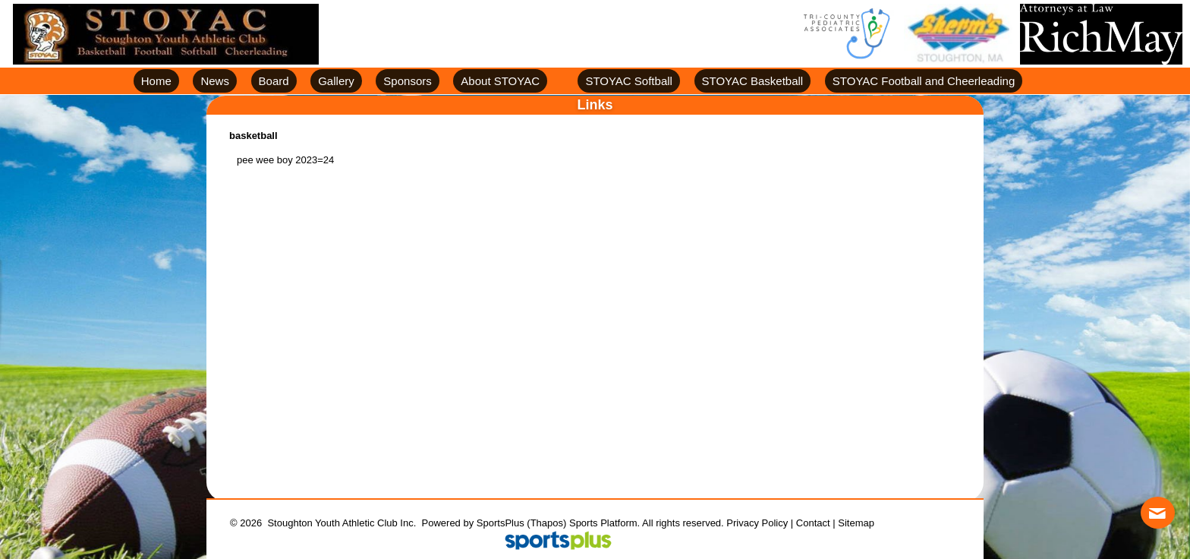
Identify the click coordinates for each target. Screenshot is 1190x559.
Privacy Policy (757, 523)
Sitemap (856, 523)
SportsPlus (500, 523)
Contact (813, 523)
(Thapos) (546, 523)
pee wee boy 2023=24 (285, 160)
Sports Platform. (604, 523)
